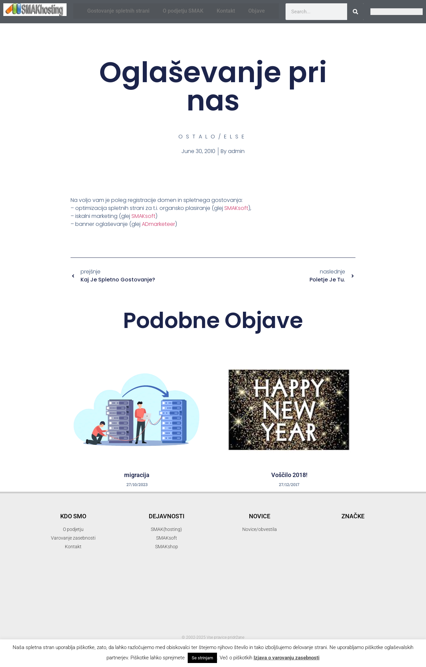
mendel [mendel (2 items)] (381, 575)
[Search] (355, 11)
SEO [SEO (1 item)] (345, 620)
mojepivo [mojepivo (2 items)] (321, 583)
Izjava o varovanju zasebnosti (287, 658)
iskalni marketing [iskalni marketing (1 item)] (350, 576)
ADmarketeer (158, 224)
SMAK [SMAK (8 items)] (373, 618)
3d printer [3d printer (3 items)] (369, 505)
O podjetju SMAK (183, 11)
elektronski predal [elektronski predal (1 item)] (375, 536)
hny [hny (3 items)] (374, 566)
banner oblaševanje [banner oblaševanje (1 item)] (335, 528)
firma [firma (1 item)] (335, 547)
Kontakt (226, 11)
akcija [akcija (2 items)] (352, 516)
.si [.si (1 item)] (326, 506)
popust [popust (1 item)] (320, 608)
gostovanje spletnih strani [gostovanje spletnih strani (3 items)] (347, 557)
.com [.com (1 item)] (313, 506)
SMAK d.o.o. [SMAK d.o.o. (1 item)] (319, 631)
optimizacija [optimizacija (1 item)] (368, 584)
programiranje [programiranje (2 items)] (371, 607)
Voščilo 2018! (289, 474)
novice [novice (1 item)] (345, 584)
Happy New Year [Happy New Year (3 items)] (334, 566)
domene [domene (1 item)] (384, 528)
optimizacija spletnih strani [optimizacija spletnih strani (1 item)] (331, 592)
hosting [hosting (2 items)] (319, 575)
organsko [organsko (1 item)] (368, 592)
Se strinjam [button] (202, 657)
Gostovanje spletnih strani (118, 11)
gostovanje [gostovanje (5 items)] (369, 546)
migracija (136, 474)
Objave (256, 11)
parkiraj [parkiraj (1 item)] (354, 600)
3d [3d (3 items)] (341, 505)
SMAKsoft (236, 208)
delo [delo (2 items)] (365, 527)
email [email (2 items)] (316, 547)
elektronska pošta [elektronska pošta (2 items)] (331, 536)
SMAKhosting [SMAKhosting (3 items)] (357, 630)
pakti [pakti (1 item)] (336, 600)
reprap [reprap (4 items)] (322, 619)
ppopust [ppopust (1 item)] (339, 608)
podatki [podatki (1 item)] (373, 600)
